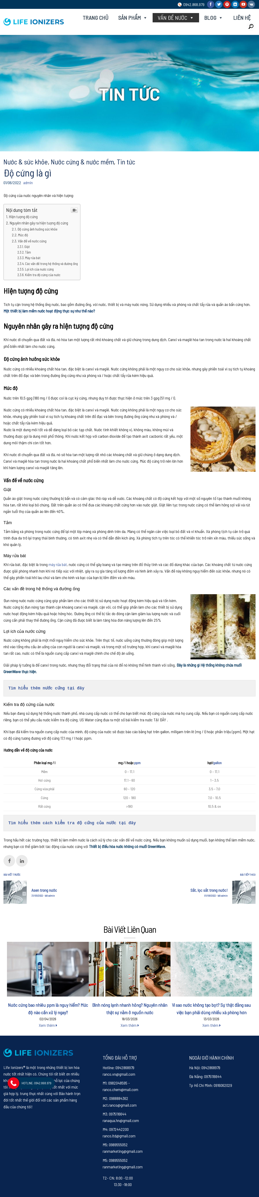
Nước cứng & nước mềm (82, 161)
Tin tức (126, 161)
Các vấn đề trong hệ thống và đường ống (51, 263)
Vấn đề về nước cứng (32, 241)
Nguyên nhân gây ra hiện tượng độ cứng (39, 222)
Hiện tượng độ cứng (23, 216)
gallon (217, 762)
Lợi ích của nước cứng (39, 269)
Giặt (27, 246)
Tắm (28, 252)
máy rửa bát (58, 564)
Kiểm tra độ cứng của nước (42, 275)
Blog (213, 17)
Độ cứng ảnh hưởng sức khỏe (37, 229)
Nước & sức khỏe (25, 161)
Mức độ (23, 235)
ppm (137, 762)
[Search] (251, 26)
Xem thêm (48, 1025)
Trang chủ (95, 17)
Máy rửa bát (32, 258)
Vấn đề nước (176, 17)
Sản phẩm (133, 17)
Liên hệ (242, 17)
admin (28, 182)
